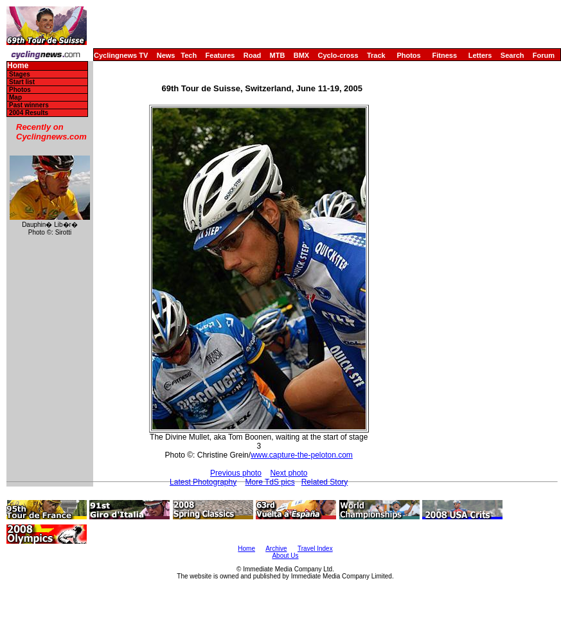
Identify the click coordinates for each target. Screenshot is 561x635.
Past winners (29, 105)
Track (376, 55)
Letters (480, 55)
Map (15, 97)
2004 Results (28, 112)
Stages (19, 74)
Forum (544, 55)
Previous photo (236, 473)
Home (17, 66)
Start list (22, 81)
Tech (189, 55)
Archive (276, 548)
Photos (408, 55)
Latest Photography (203, 482)
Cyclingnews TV (121, 55)
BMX (301, 55)
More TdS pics (270, 482)
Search (512, 55)
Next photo (288, 473)
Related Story (324, 482)
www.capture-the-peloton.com (302, 455)
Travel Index (315, 548)
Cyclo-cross (338, 55)
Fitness (444, 55)
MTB (277, 55)
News (166, 55)
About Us (285, 555)
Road (253, 55)
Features (220, 55)
